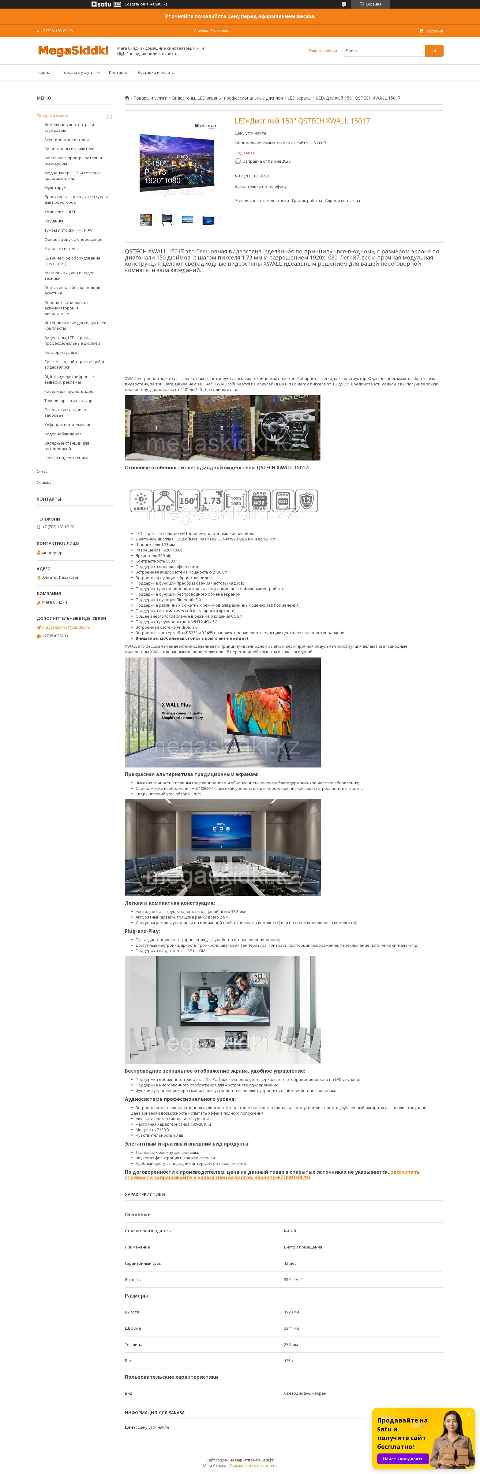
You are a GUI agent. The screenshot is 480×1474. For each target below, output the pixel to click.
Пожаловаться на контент (253, 1465)
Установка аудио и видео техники (69, 275)
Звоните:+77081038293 (281, 1177)
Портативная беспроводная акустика (72, 290)
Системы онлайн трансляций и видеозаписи (74, 364)
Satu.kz (268, 1460)
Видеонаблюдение (63, 434)
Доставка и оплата (155, 72)
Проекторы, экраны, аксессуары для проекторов (76, 199)
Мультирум (55, 187)
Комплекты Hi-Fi (59, 211)
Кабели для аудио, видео (68, 391)
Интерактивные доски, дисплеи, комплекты (75, 325)
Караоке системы (61, 248)
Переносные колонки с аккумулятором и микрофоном (66, 308)
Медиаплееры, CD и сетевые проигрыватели (72, 175)
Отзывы (45, 482)
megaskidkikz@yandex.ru (66, 627)
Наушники (54, 221)
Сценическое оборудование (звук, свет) (72, 260)
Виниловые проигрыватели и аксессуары (73, 160)
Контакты (118, 72)
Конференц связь (61, 352)
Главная (45, 72)
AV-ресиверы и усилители (69, 148)
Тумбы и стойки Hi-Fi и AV (68, 230)
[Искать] (434, 51)
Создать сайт (136, 4)
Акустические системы (66, 139)
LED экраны (299, 98)
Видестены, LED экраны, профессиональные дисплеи (227, 98)
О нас (42, 471)
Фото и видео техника (66, 457)
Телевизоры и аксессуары (70, 400)
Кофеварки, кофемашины (69, 424)
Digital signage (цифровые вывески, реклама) (69, 379)
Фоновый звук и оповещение (73, 239)
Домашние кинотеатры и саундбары (69, 127)
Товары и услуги (77, 72)
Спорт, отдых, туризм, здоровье (65, 412)
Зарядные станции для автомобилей (66, 445)
